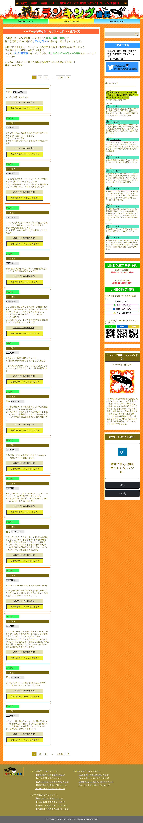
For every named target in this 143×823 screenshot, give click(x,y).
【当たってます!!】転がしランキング (94, 785)
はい (122, 485)
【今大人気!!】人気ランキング (48, 778)
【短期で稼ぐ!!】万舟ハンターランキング (96, 782)
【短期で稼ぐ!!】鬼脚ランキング (49, 798)
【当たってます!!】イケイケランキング (52, 782)
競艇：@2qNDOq (122, 309)
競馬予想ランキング (25, 21)
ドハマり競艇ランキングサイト (86, 771)
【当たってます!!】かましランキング (51, 805)
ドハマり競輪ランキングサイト (43, 795)
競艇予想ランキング (117, 21)
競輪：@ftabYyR (122, 313)
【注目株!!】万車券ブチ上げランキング (52, 809)
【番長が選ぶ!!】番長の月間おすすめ (51, 785)
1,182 (60, 77)
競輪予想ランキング (71, 21)
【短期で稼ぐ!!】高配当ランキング (50, 775)
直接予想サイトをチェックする (25, 108)
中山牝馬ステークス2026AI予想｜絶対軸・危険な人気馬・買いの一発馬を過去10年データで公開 (122, 94)
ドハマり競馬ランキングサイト (43, 771)
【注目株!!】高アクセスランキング (50, 789)
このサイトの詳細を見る (24, 102)
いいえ (122, 493)
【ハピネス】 (115, 106)
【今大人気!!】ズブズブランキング (50, 802)
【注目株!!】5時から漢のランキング (93, 775)
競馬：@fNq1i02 (122, 305)
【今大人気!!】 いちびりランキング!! (93, 778)
